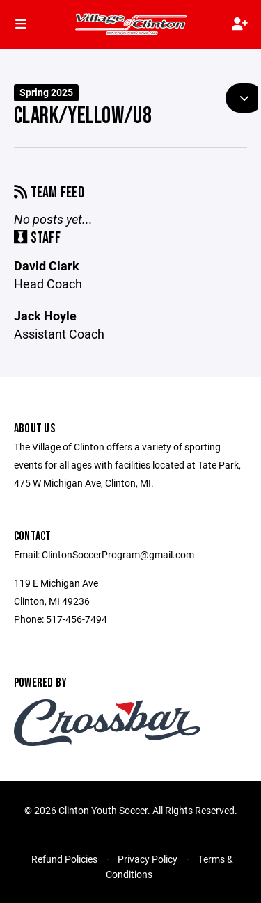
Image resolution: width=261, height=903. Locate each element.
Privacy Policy (147, 858)
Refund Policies (64, 858)
